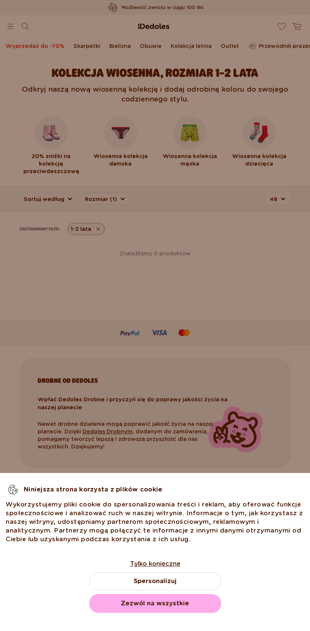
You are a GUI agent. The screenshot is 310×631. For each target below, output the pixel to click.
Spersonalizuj (155, 581)
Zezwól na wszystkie (155, 603)
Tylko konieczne (155, 563)
